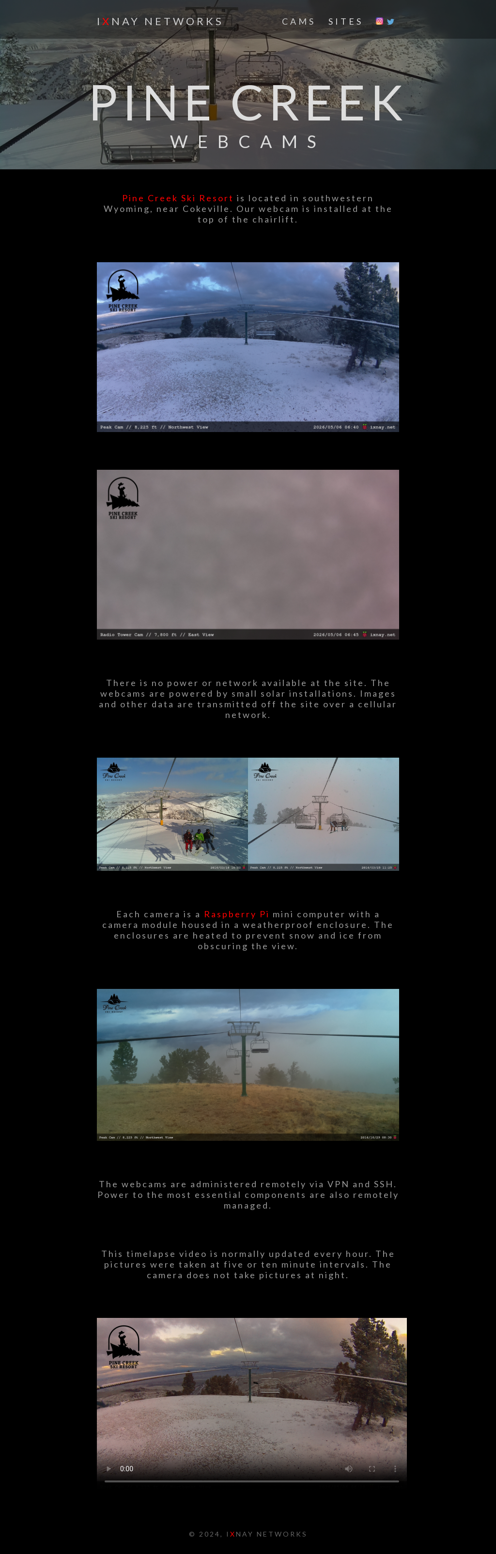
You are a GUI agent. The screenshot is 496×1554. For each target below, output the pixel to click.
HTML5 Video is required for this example (252, 1405)
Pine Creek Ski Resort (178, 198)
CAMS (299, 21)
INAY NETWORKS (160, 21)
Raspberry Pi (237, 914)
